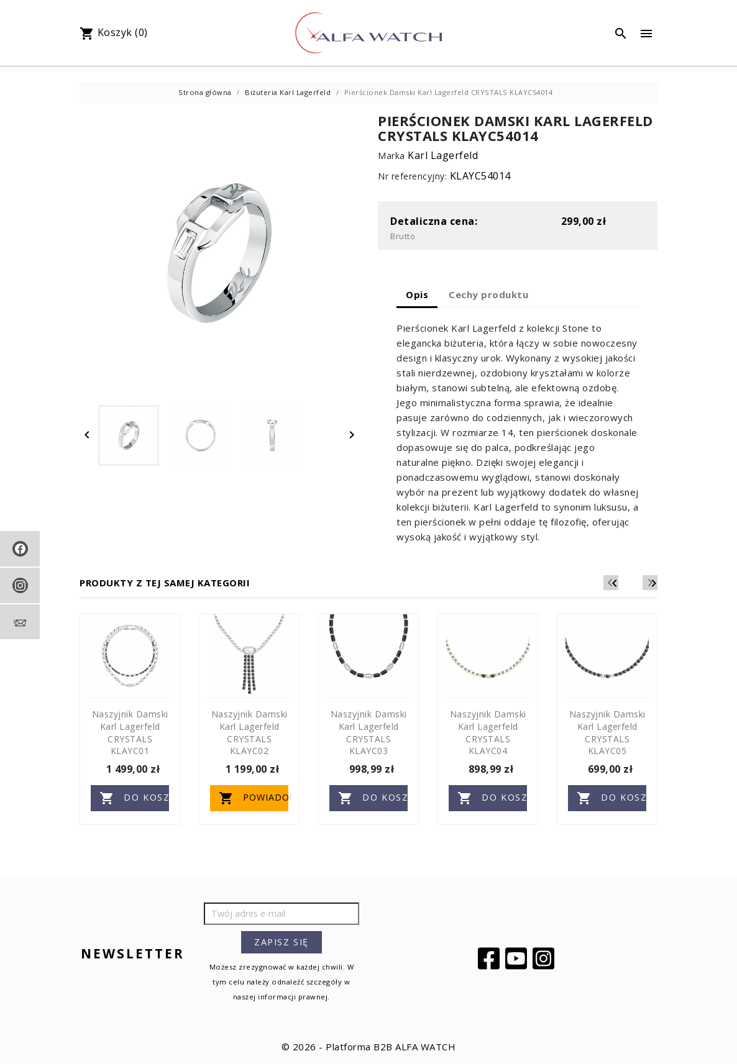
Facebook (490, 958)
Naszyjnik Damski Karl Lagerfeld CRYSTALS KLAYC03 (369, 732)
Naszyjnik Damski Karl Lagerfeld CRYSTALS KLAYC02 (249, 732)
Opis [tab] (417, 294)
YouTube (517, 958)
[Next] (650, 582)
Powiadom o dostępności (253, 798)
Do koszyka (134, 798)
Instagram (545, 958)
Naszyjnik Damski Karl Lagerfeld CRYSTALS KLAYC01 (130, 732)
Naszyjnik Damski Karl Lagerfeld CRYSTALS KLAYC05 (607, 732)
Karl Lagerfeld (443, 155)
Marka (391, 155)
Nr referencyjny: (412, 176)
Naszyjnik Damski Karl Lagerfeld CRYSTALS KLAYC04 (488, 732)
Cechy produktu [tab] (488, 294)
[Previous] (631, 582)
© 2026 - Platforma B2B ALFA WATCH (369, 1046)
